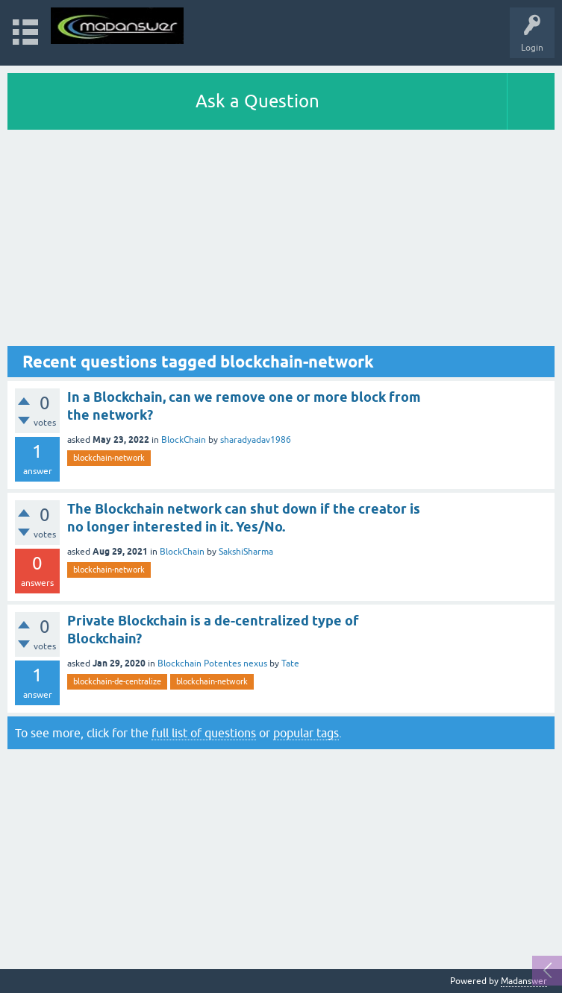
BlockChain (183, 440)
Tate (290, 663)
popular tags (306, 733)
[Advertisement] (281, 241)
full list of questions (204, 733)
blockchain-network (109, 457)
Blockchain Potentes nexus (212, 663)
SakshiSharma (246, 551)
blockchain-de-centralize (117, 681)
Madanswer (524, 981)
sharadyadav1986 (255, 440)
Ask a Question (257, 101)
